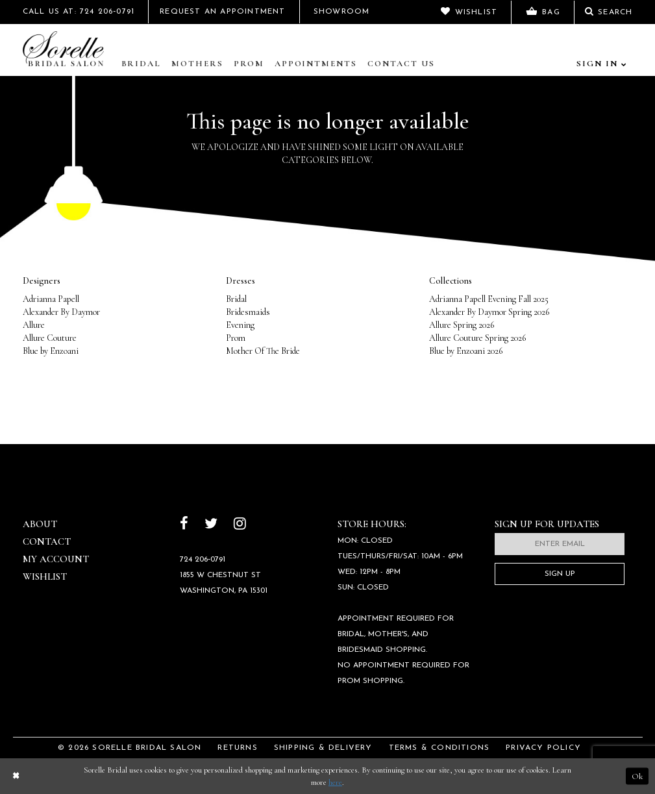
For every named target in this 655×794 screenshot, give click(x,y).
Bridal (141, 63)
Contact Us (401, 63)
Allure (34, 324)
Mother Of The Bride (263, 350)
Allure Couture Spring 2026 (477, 337)
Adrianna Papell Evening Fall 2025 (489, 298)
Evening (240, 324)
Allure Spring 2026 (461, 324)
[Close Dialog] (15, 776)
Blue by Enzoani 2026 (465, 350)
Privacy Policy (543, 748)
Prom (249, 63)
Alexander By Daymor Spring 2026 (489, 311)
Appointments (316, 63)
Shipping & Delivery (323, 748)
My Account (56, 559)
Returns (237, 748)
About (40, 524)
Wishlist (45, 576)
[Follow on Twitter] (211, 525)
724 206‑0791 (202, 560)
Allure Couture (50, 337)
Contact (47, 541)
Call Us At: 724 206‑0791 (79, 12)
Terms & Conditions (439, 748)
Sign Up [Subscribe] (560, 574)
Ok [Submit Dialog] (637, 776)
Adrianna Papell (51, 298)
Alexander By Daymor (61, 311)
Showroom (342, 12)
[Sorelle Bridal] (66, 50)
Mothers (197, 63)
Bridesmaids (248, 311)
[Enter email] (559, 544)
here (335, 782)
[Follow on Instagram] (239, 525)
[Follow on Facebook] (184, 525)
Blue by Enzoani (51, 350)
